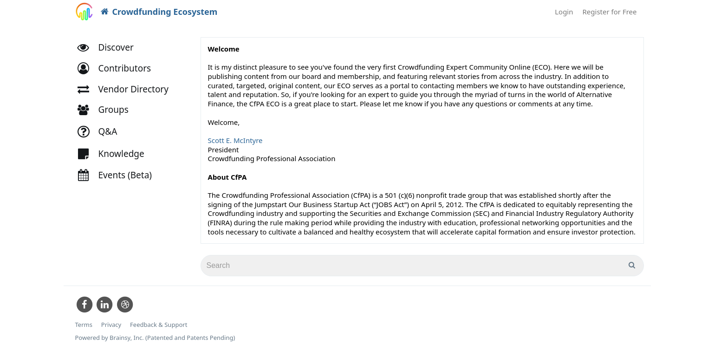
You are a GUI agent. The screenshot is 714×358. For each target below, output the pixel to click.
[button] (118, 68)
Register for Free (610, 11)
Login (564, 11)
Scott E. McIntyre (235, 140)
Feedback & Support (158, 325)
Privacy (111, 325)
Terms (83, 325)
